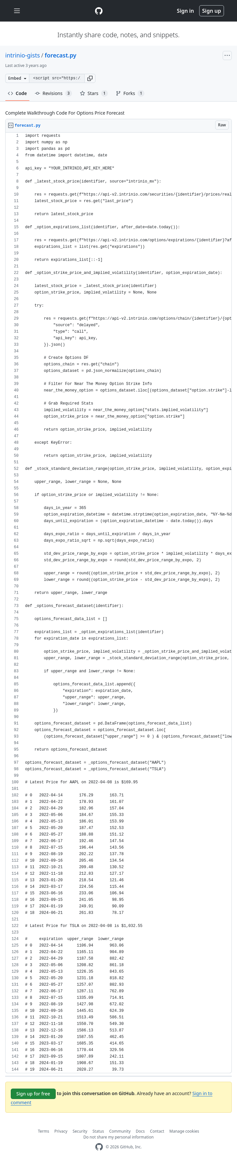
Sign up (211, 10)
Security (80, 1131)
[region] (118, 603)
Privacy (60, 1131)
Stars (94, 93)
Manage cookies (184, 1131)
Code (17, 93)
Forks (130, 93)
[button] (90, 78)
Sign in (185, 10)
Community (120, 1131)
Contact (157, 1131)
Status (98, 1131)
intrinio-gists (22, 55)
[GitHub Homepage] (99, 1147)
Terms (43, 1131)
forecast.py (60, 55)
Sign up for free (33, 1094)
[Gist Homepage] (99, 11)
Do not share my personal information (118, 1137)
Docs (140, 1131)
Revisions (53, 93)
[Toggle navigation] (17, 11)
